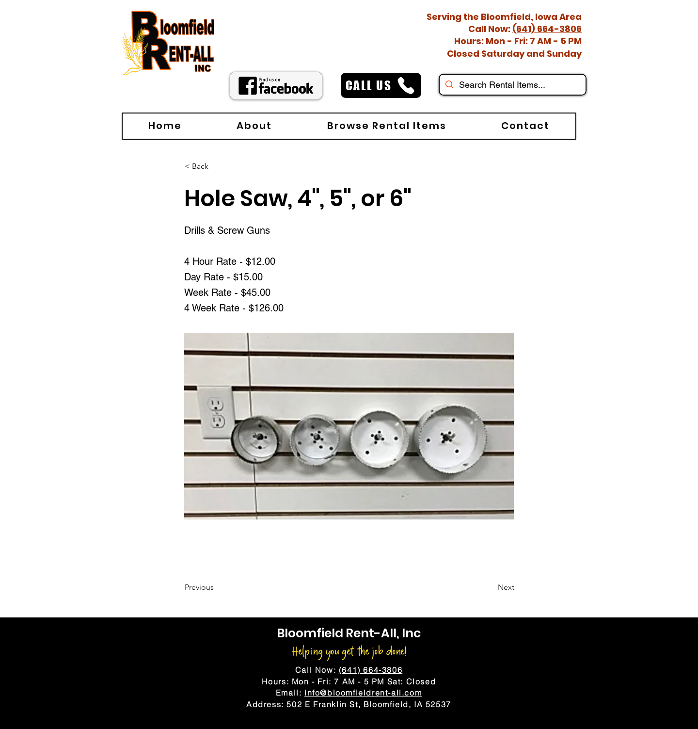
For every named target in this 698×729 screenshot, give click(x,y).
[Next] (490, 587)
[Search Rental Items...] (512, 85)
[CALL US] (381, 85)
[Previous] (217, 587)
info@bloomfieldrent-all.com (363, 692)
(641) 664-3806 (547, 29)
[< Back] (217, 166)
